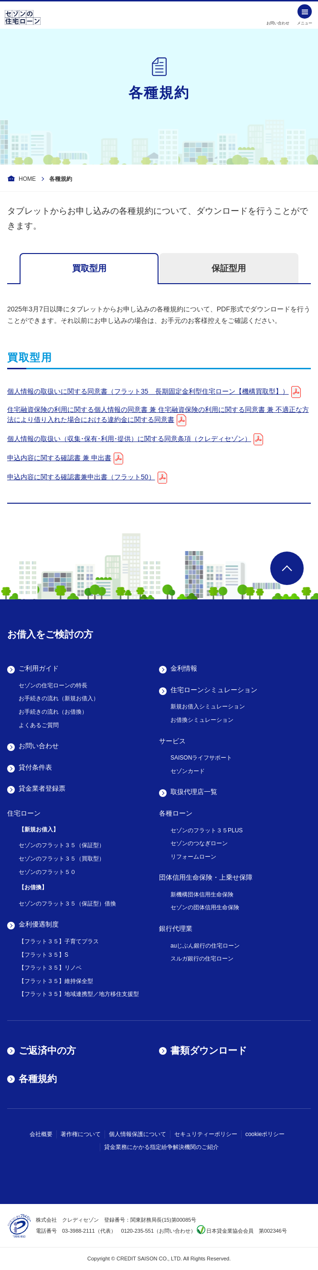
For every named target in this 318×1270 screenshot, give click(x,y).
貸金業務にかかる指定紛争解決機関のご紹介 (161, 1147)
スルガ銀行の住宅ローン (201, 958)
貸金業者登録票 (42, 788)
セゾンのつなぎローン (199, 843)
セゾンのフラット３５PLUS (206, 830)
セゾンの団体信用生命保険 (204, 907)
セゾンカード (187, 771)
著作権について (81, 1134)
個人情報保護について (137, 1134)
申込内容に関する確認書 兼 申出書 (59, 458)
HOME (27, 179)
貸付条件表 (35, 767)
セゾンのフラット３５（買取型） (62, 858)
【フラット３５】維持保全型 (56, 981)
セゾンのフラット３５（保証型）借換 (67, 903)
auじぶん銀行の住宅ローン (205, 945)
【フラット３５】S (43, 954)
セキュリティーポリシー (205, 1134)
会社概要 (41, 1134)
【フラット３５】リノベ (50, 967)
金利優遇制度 (39, 924)
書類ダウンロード (208, 1050)
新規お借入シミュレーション (207, 706)
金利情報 (183, 668)
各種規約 (38, 1078)
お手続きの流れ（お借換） (53, 711)
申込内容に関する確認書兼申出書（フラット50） (81, 477)
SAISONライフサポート (201, 757)
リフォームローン (193, 856)
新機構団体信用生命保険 (201, 894)
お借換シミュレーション (201, 720)
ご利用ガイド (39, 668)
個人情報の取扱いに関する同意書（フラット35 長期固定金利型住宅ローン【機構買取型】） (148, 391)
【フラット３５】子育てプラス (59, 941)
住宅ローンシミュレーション (213, 690)
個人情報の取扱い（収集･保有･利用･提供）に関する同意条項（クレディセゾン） (129, 438)
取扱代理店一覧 (193, 791)
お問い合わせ (39, 746)
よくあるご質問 (39, 725)
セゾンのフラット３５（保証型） (62, 845)
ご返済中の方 (47, 1050)
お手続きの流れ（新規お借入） (59, 698)
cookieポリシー (265, 1134)
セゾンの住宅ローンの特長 (53, 685)
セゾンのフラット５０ (47, 872)
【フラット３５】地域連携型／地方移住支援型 (79, 994)
